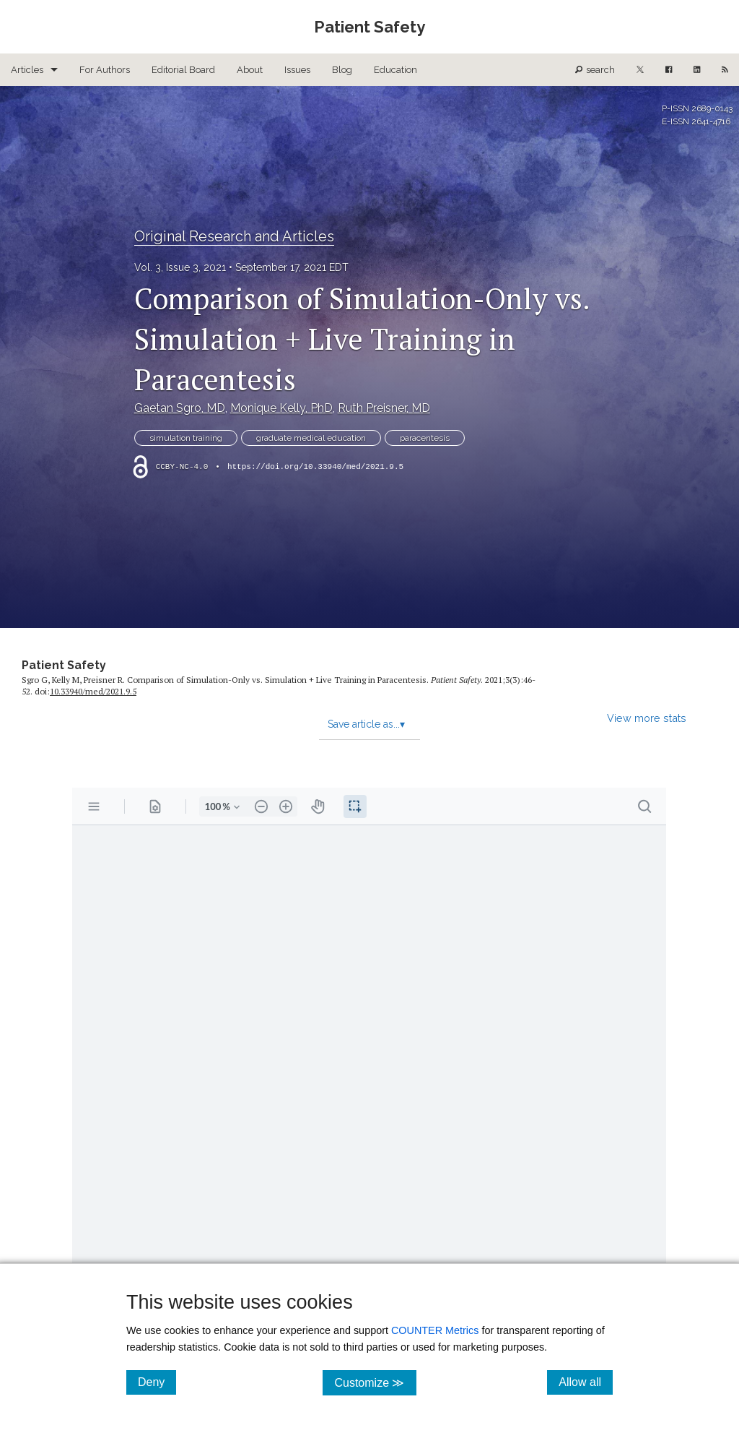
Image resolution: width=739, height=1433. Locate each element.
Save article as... (366, 724)
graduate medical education (311, 438)
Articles (27, 69)
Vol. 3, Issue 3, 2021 (180, 267)
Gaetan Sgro (179, 408)
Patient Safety (64, 665)
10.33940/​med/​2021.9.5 (93, 691)
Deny (157, 1381)
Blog (342, 69)
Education (395, 69)
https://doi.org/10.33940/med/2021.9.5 (315, 466)
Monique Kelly (281, 408)
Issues (297, 69)
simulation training (185, 438)
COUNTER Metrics (435, 1330)
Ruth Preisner (384, 408)
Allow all (586, 1381)
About (250, 69)
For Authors (104, 69)
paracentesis (425, 438)
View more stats (646, 718)
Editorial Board (183, 69)
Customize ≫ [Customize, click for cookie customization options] (375, 1382)
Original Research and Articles (234, 236)
